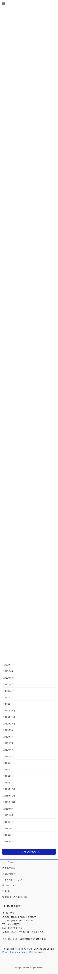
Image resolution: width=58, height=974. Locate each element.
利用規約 (6, 891)
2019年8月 (8, 736)
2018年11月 (9, 795)
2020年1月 (8, 703)
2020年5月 (8, 677)
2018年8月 (8, 815)
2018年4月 (8, 841)
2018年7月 (8, 821)
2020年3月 (8, 690)
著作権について (9, 885)
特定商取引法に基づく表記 (15, 897)
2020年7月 (8, 664)
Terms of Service (29, 951)
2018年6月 (8, 828)
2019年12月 (9, 710)
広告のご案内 (8, 868)
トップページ (8, 862)
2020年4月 (8, 684)
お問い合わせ (8, 873)
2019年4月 (8, 762)
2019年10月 (9, 723)
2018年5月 (8, 834)
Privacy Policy (9, 951)
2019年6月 (8, 749)
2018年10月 (9, 802)
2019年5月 (8, 756)
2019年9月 (8, 730)
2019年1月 (8, 782)
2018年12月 (9, 789)
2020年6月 (8, 671)
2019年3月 (8, 769)
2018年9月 (8, 808)
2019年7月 (8, 743)
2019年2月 (8, 776)
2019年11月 (9, 717)
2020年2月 (8, 697)
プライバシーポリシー (13, 879)
